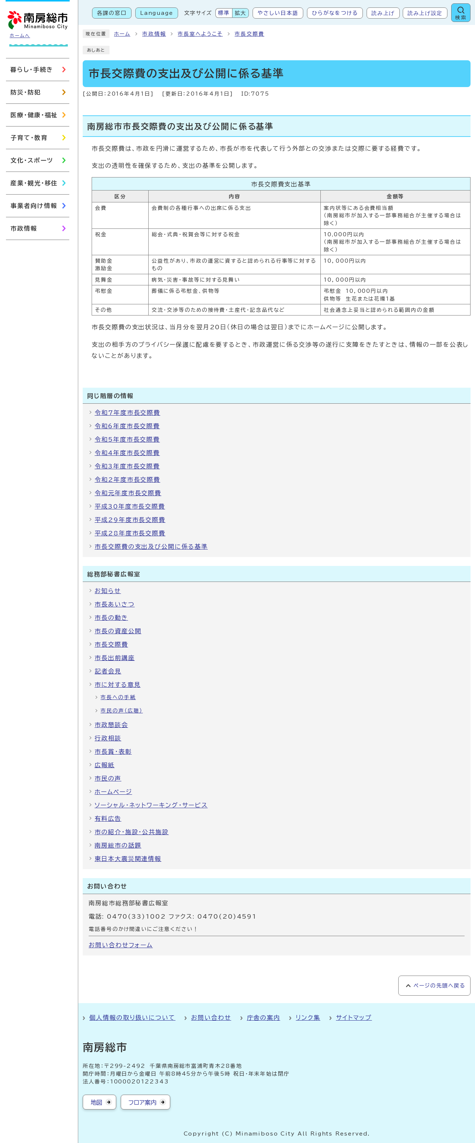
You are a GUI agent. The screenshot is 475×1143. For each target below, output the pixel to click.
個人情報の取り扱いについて (132, 1018)
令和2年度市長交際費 (127, 480)
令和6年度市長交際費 (127, 426)
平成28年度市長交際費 (130, 533)
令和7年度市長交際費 (127, 413)
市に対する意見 (117, 685)
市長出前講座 (115, 658)
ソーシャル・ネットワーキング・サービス (151, 805)
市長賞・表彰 (113, 752)
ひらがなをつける (335, 13)
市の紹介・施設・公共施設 (132, 832)
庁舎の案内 (264, 1018)
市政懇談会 (111, 725)
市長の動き (111, 618)
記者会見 (108, 671)
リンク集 (308, 1018)
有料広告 (108, 819)
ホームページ (113, 792)
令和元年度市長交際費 (128, 493)
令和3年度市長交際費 (127, 466)
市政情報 (154, 33)
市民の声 (108, 778)
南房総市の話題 (118, 845)
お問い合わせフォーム (121, 945)
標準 (224, 13)
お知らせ (108, 591)
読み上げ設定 (425, 13)
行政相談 (108, 738)
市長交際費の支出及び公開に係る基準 (151, 547)
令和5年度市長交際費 (127, 439)
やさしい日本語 (277, 13)
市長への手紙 (118, 697)
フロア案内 (142, 1102)
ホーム (122, 33)
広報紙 (105, 765)
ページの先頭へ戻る (439, 985)
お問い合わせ (211, 1018)
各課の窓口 (112, 13)
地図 (96, 1102)
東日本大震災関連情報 (128, 859)
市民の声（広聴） (122, 710)
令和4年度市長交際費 (127, 453)
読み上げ (383, 13)
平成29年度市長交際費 (130, 520)
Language (156, 13)
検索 (460, 17)
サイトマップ (354, 1018)
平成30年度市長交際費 (130, 506)
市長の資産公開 (118, 631)
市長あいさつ (115, 604)
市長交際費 (250, 33)
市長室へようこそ (200, 33)
